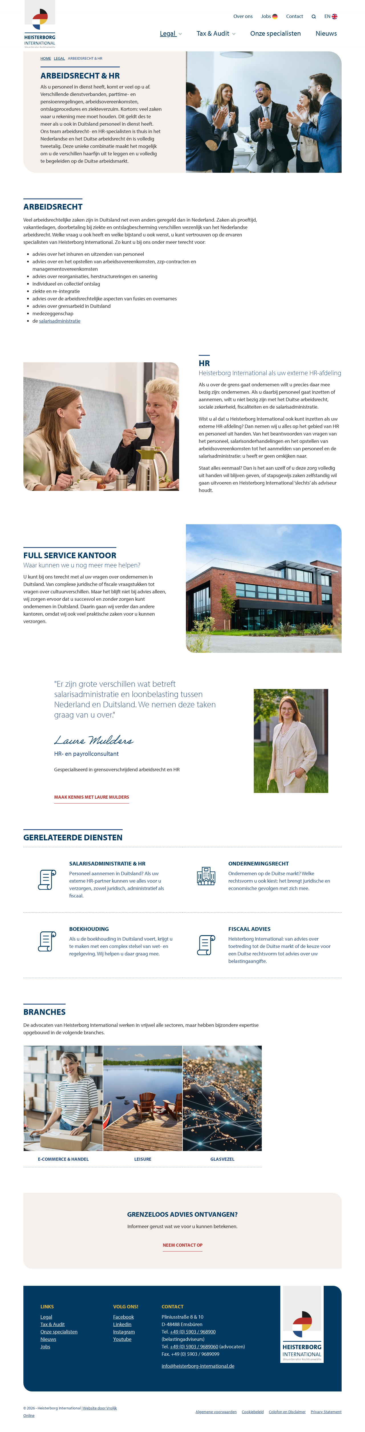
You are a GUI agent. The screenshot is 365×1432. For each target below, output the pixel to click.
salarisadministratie (59, 321)
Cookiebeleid (253, 1411)
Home (45, 58)
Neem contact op (182, 1245)
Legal (171, 33)
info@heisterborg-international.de (198, 1366)
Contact (294, 16)
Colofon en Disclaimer (287, 1411)
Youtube (122, 1339)
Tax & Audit (216, 33)
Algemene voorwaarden (216, 1411)
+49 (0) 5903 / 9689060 (194, 1346)
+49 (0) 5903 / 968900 (193, 1331)
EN (331, 16)
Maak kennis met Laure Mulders (91, 797)
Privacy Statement (326, 1411)
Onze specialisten (275, 33)
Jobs (269, 16)
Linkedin (122, 1324)
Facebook (123, 1316)
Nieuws (326, 33)
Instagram (124, 1331)
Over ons (243, 16)
